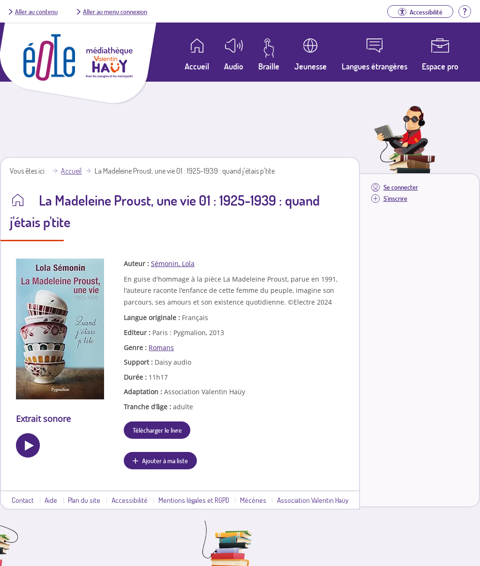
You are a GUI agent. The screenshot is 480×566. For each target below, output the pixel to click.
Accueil (71, 171)
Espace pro (440, 66)
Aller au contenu (36, 11)
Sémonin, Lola (173, 263)
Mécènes (253, 500)
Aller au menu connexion (115, 11)
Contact (23, 500)
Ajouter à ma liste (165, 460)
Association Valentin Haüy (312, 500)
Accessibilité (130, 500)
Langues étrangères (374, 66)
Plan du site (84, 500)
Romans (161, 347)
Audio (233, 66)
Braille (268, 66)
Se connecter (400, 187)
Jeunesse (310, 66)
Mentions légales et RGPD (193, 500)
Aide (51, 500)
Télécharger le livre (157, 430)
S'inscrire (395, 198)
